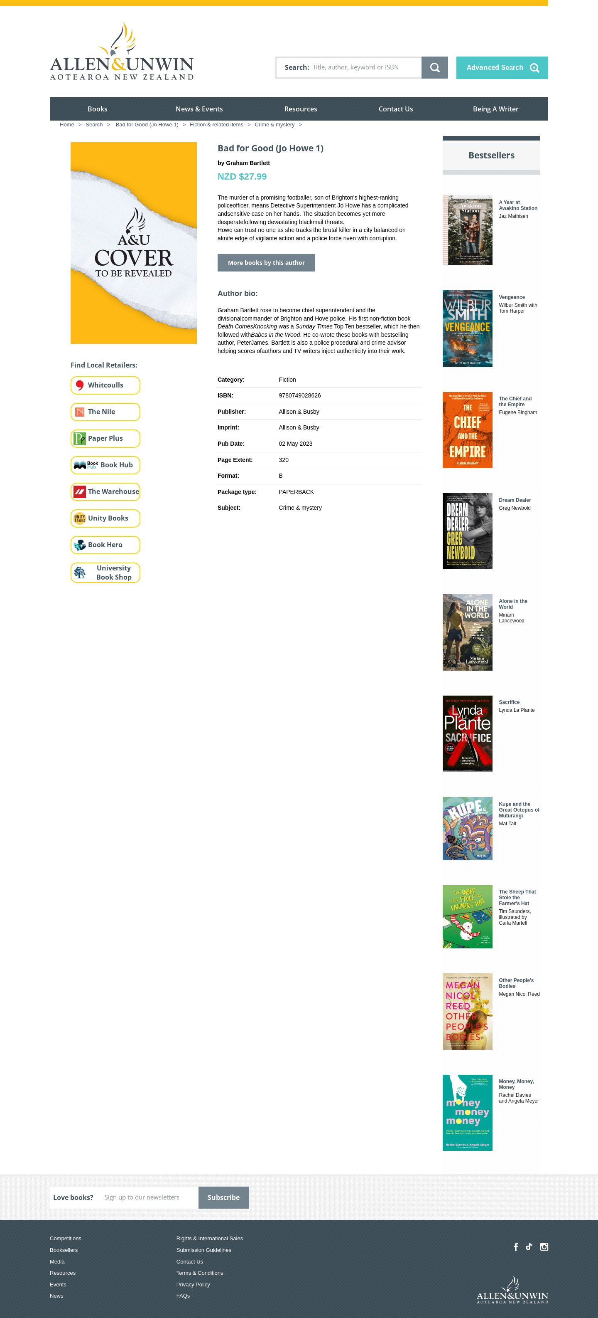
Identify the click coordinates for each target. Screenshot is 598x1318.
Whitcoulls (105, 385)
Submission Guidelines (203, 1250)
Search (296, 67)
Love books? (73, 1197)
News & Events (199, 109)
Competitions (65, 1238)
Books (98, 109)
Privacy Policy (193, 1284)
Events (58, 1284)
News (57, 1296)
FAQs (183, 1296)
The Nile (101, 411)
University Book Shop (114, 572)
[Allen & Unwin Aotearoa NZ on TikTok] (529, 1246)
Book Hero (105, 544)
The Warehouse (113, 491)
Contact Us (396, 109)
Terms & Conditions (199, 1273)
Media (57, 1262)
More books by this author (266, 263)
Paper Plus (105, 438)
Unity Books (108, 518)
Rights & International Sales (209, 1238)
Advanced (495, 67)
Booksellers (64, 1250)
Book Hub (116, 464)
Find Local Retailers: (104, 365)
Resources (300, 109)
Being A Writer (496, 109)
